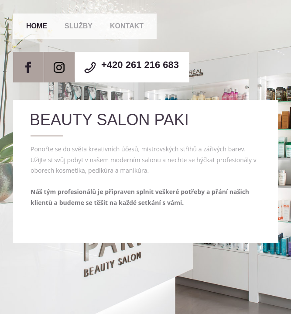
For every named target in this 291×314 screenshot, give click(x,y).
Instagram (59, 67)
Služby (78, 26)
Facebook (28, 67)
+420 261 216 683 (140, 64)
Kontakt (127, 26)
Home (36, 26)
